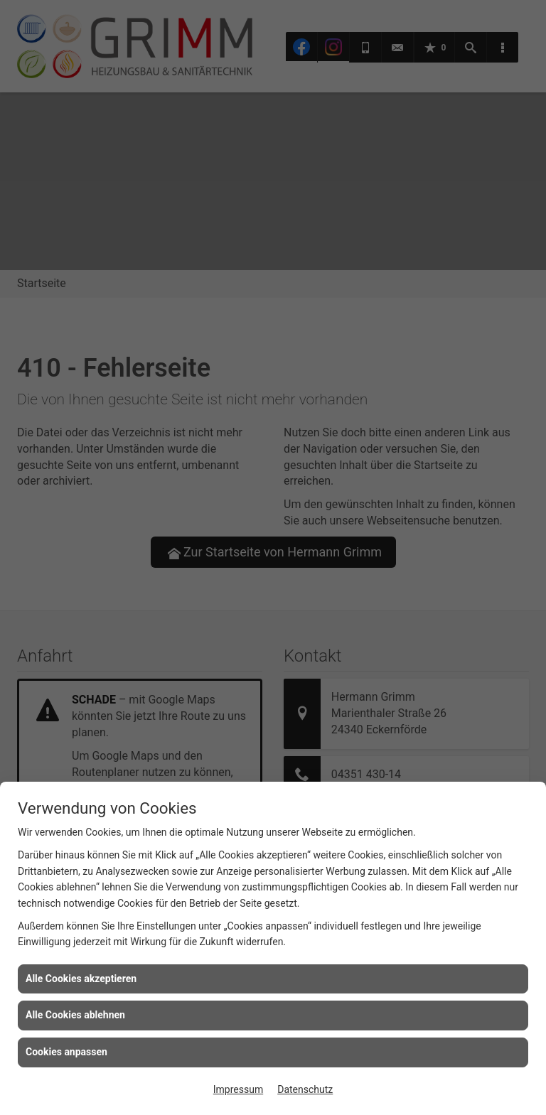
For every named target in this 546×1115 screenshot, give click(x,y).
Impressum (238, 1089)
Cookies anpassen (66, 1051)
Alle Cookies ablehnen (75, 1014)
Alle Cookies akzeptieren (81, 978)
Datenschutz (305, 1089)
